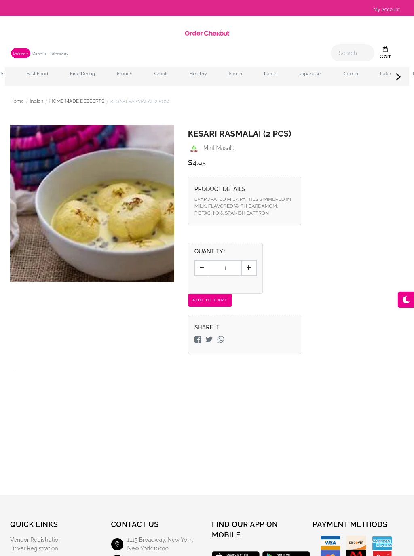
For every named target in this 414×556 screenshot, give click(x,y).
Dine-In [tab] (39, 53)
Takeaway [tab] (59, 53)
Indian (37, 101)
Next (398, 77)
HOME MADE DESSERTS (76, 101)
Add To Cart (210, 300)
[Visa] (330, 543)
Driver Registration (34, 548)
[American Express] (382, 543)
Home (17, 101)
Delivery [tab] (20, 53)
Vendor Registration (35, 540)
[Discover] (356, 543)
